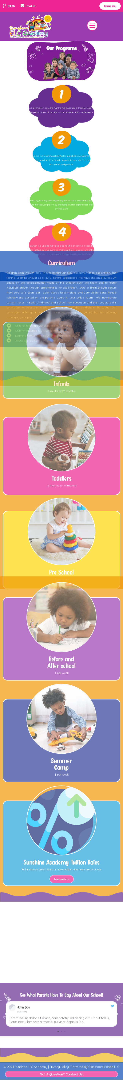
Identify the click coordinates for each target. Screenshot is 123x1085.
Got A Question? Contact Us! (61, 1063)
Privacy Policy (59, 1056)
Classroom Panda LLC (103, 1056)
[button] (92, 25)
